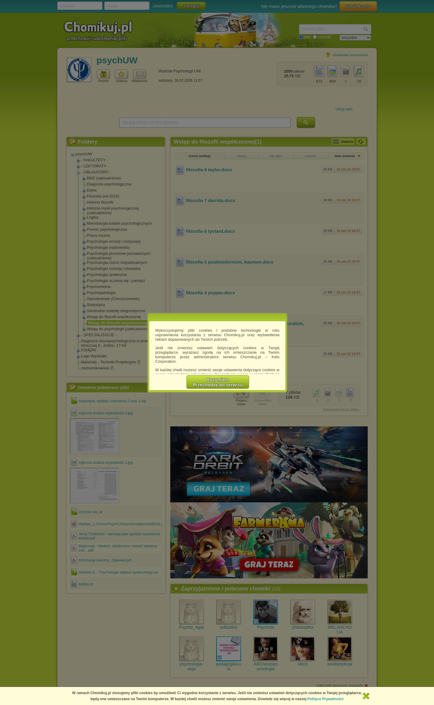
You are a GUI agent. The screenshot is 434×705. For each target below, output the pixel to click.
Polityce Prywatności (325, 699)
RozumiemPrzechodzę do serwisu (218, 382)
